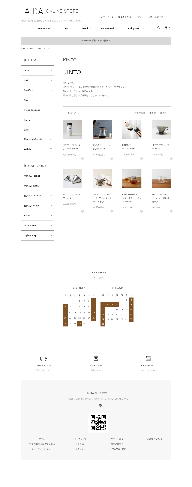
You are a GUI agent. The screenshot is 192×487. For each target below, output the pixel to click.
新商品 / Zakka (33, 192)
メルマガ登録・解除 (117, 460)
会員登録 (79, 455)
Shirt (27, 103)
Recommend (107, 28)
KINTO (51, 48)
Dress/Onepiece (33, 113)
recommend (31, 235)
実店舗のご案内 (154, 450)
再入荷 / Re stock (34, 203)
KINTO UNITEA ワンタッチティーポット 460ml (131, 198)
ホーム (23, 48)
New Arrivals (44, 28)
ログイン (139, 17)
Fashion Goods (33, 145)
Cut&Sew (29, 92)
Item (66, 28)
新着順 (163, 113)
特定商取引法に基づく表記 (42, 455)
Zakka (42, 48)
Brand (85, 28)
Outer (27, 70)
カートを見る (117, 450)
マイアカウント (106, 17)
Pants (27, 124)
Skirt (26, 135)
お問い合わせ (117, 455)
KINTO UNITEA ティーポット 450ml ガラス (160, 198)
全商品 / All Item (33, 214)
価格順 (152, 113)
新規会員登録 (124, 17)
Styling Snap (133, 28)
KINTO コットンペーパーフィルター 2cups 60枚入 (102, 198)
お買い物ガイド (155, 17)
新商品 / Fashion (34, 181)
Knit (26, 81)
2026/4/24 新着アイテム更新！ (96, 40)
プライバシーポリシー (42, 460)
